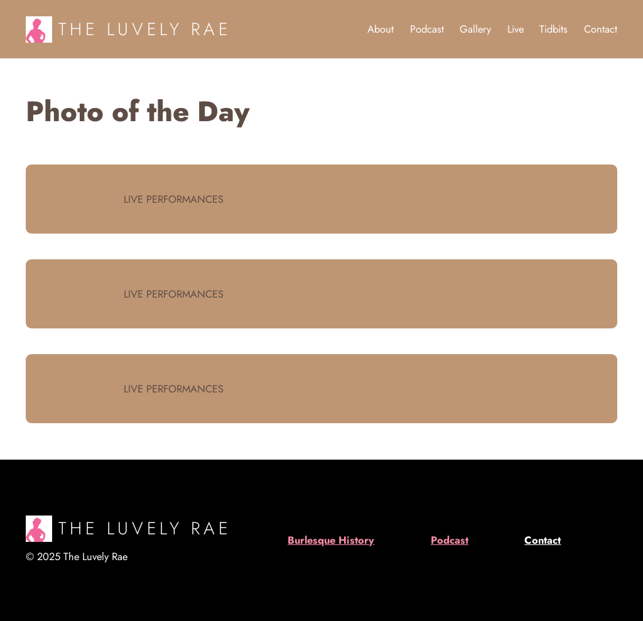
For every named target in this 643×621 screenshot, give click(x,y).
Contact (542, 540)
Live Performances (174, 199)
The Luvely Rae (145, 28)
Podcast (449, 540)
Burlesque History (331, 540)
